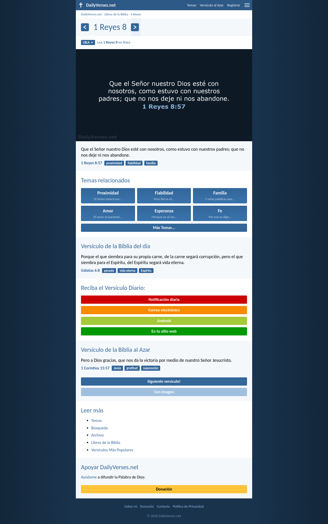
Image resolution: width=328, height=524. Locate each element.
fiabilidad (134, 163)
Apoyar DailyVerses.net (110, 467)
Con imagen (164, 391)
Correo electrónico (164, 310)
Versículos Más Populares (112, 449)
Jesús (117, 368)
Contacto (163, 506)
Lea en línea (113, 42)
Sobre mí (130, 506)
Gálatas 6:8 (90, 270)
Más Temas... (164, 227)
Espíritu (146, 270)
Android (164, 320)
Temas (191, 5)
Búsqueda (99, 427)
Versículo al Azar (212, 5)
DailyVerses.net (91, 14)
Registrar (233, 5)
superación (150, 368)
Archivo (97, 435)
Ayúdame (89, 477)
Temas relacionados (105, 180)
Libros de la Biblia (116, 14)
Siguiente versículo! (163, 381)
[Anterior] (85, 27)
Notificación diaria (163, 299)
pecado (109, 270)
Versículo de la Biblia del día (115, 246)
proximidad (114, 163)
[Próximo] (135, 27)
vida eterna (127, 270)
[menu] (247, 7)
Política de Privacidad (188, 506)
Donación (164, 489)
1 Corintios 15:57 (95, 368)
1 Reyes (136, 14)
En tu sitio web (164, 331)
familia (151, 163)
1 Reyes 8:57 (91, 162)
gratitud (132, 368)
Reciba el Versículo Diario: (113, 287)
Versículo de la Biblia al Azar (115, 349)
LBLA (88, 42)
